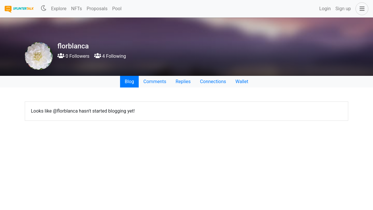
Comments (154, 81)
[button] (360, 8)
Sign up (343, 8)
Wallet (241, 81)
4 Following (110, 56)
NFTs (76, 8)
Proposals (97, 8)
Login (325, 8)
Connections (213, 81)
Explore (58, 8)
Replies (183, 81)
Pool (117, 8)
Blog (129, 81)
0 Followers (73, 56)
